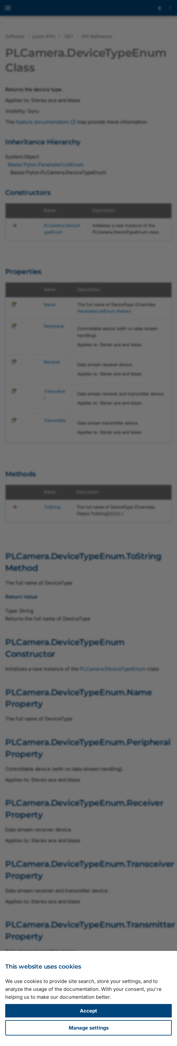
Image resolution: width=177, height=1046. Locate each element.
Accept (88, 1011)
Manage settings (89, 1028)
